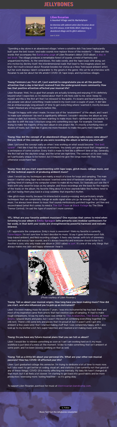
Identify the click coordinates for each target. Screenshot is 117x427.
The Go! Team (61, 205)
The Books (92, 315)
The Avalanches (75, 315)
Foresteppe (15, 234)
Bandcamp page (46, 54)
